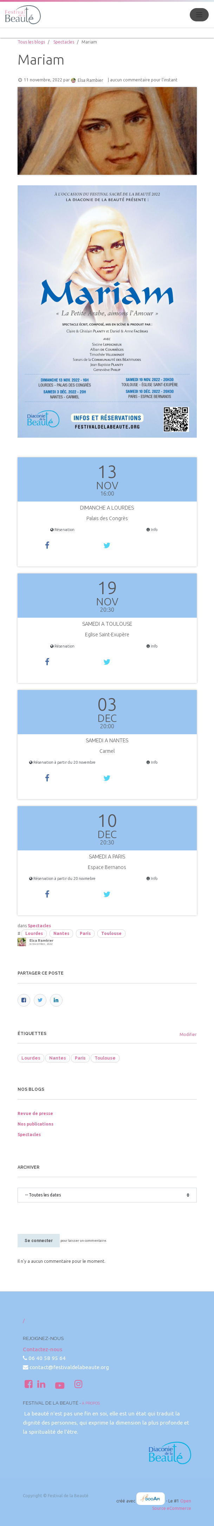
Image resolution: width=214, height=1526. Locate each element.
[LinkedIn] (56, 1000)
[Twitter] (40, 1000)
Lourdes (34, 933)
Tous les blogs (31, 42)
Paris (85, 933)
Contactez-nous (42, 1349)
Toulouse (111, 933)
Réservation (62, 530)
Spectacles (63, 42)
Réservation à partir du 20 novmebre (62, 878)
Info (152, 530)
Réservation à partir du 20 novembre (62, 762)
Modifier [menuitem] (188, 1034)
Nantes (61, 933)
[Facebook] (24, 1000)
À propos (91, 1403)
